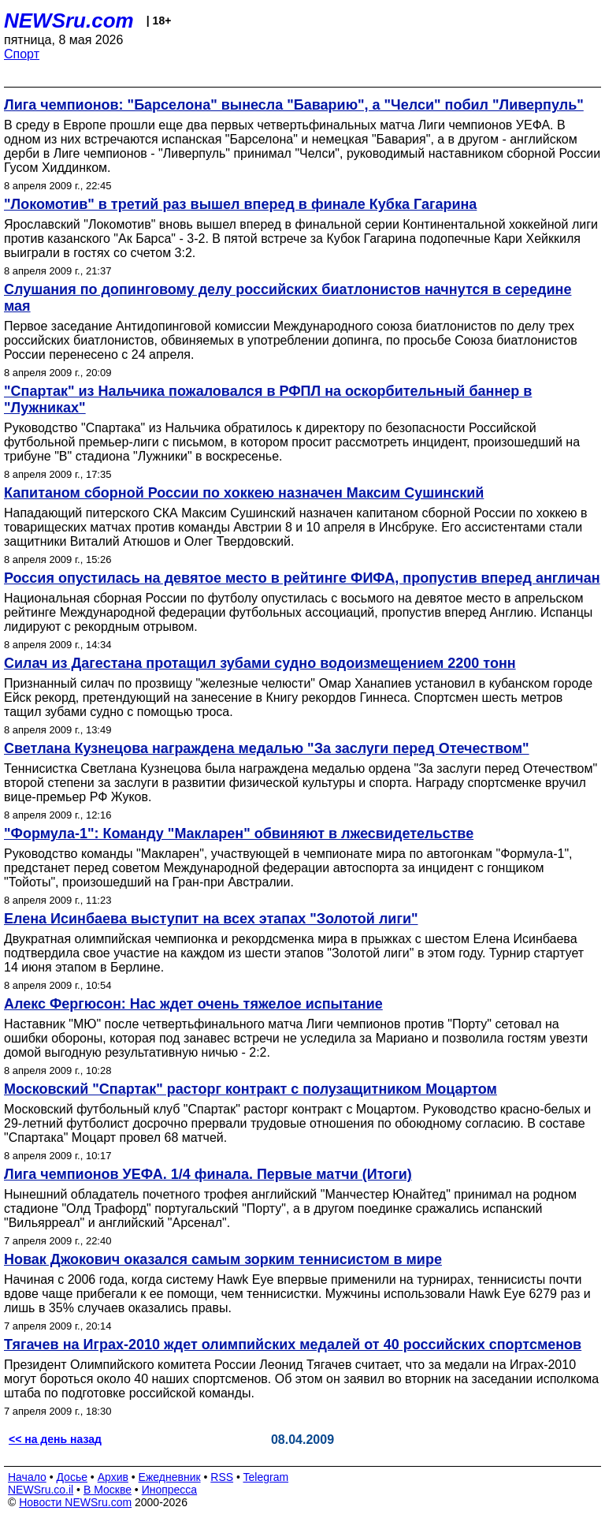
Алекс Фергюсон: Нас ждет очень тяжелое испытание (193, 1004)
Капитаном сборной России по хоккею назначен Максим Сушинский (244, 493)
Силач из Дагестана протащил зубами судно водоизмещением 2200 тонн (260, 663)
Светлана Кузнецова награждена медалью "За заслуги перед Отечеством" (266, 748)
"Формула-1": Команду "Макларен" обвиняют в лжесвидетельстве (238, 833)
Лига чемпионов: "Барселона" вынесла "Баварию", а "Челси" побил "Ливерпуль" (294, 105)
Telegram (266, 1477)
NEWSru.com (69, 20)
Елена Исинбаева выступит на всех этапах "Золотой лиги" (211, 919)
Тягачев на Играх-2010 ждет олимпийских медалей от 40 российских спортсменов (292, 1344)
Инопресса (170, 1489)
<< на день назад (55, 1439)
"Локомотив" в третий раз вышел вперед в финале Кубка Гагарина (240, 204)
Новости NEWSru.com (75, 1502)
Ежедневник (170, 1477)
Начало (27, 1477)
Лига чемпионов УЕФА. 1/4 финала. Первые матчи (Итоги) (208, 1174)
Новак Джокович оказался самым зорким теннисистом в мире (223, 1259)
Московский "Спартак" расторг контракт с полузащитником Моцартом (250, 1089)
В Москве (108, 1489)
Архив (113, 1477)
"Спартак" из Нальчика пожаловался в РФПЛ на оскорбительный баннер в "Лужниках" (268, 399)
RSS (221, 1477)
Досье (71, 1477)
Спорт (21, 54)
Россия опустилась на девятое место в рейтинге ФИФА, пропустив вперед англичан (302, 578)
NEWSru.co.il (40, 1489)
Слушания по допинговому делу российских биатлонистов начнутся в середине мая (287, 298)
